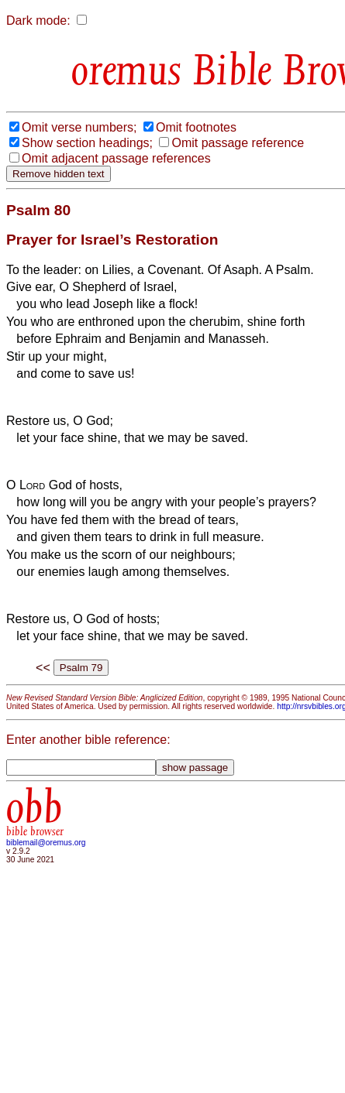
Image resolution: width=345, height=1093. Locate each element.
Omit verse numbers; (79, 127)
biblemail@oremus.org (46, 842)
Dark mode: (38, 20)
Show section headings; (87, 142)
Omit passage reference (237, 142)
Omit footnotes (196, 127)
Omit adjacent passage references (116, 158)
